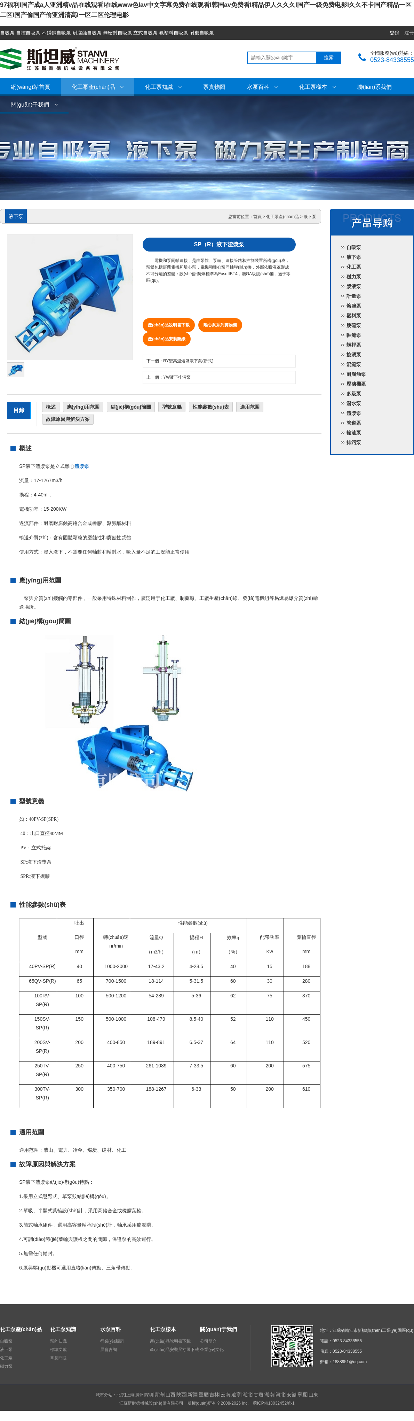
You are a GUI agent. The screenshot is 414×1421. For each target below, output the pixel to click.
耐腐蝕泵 (356, 374)
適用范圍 (250, 407)
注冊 (409, 33)
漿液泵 (354, 286)
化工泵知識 (163, 87)
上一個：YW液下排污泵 (168, 377)
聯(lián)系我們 (374, 87)
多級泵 (354, 393)
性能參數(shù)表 (211, 407)
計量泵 (354, 296)
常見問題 (58, 1358)
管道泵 (354, 423)
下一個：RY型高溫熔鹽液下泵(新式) (179, 360)
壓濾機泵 (356, 384)
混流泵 (354, 364)
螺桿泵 (354, 345)
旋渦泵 (354, 354)
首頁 (257, 216)
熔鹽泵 (354, 306)
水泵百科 (262, 87)
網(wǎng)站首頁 (30, 87)
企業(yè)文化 (211, 1349)
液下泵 (310, 216)
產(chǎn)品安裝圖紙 (166, 339)
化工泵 (354, 267)
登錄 (394, 33)
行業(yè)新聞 (112, 1341)
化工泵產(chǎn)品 (98, 87)
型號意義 (172, 407)
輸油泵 (354, 432)
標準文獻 (58, 1349)
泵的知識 (58, 1341)
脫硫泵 (354, 325)
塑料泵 (354, 315)
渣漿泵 (354, 413)
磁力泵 (354, 276)
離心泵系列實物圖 (220, 325)
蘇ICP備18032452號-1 (274, 1403)
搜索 (329, 57)
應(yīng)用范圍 (83, 407)
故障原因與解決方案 (68, 419)
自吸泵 (354, 247)
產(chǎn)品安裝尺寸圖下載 (174, 1349)
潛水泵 (354, 403)
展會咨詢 (108, 1349)
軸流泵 (354, 335)
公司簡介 (208, 1341)
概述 (51, 407)
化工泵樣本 (317, 87)
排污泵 (354, 442)
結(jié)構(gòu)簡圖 (131, 407)
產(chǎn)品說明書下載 (169, 325)
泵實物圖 (214, 87)
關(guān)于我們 (34, 105)
